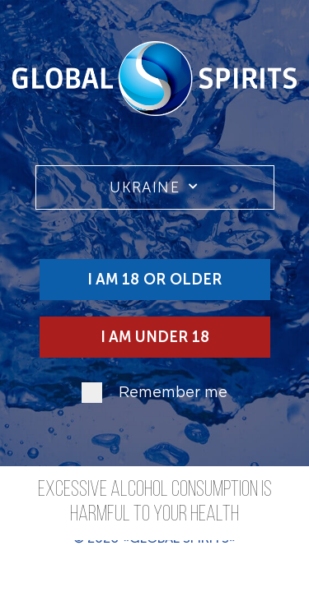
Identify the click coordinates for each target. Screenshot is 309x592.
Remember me (173, 393)
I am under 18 (155, 337)
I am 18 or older (154, 280)
